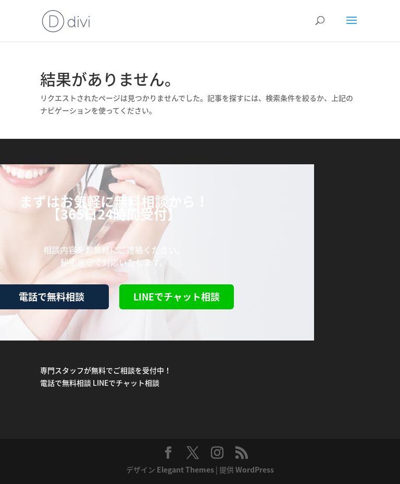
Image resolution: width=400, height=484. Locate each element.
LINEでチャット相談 (176, 297)
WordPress (254, 469)
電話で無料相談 (65, 382)
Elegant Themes (185, 469)
